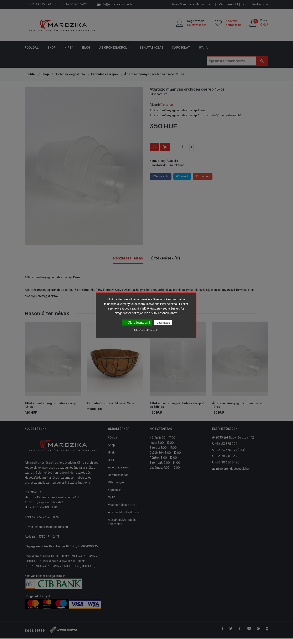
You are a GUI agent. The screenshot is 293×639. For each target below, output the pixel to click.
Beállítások (163, 322)
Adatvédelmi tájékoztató (146, 330)
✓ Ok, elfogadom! (137, 322)
